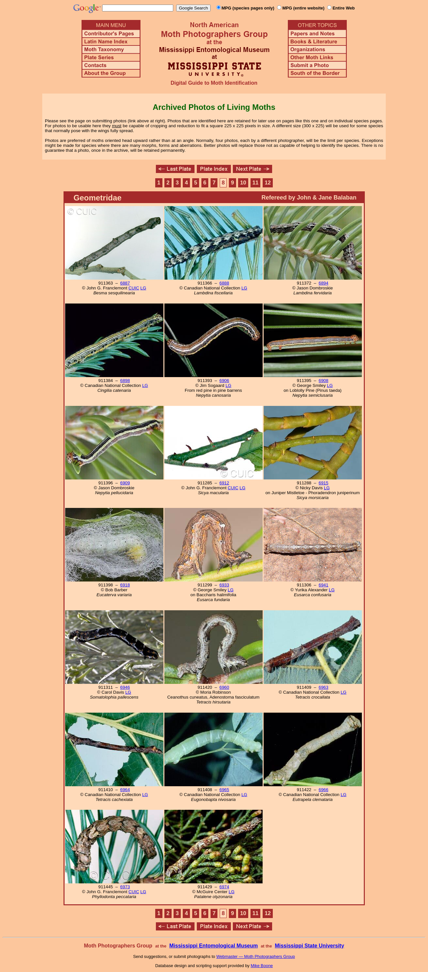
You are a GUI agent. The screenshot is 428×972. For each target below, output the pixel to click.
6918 (125, 584)
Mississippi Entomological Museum (213, 945)
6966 (323, 789)
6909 (125, 482)
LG (143, 288)
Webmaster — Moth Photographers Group (255, 956)
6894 (323, 283)
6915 (323, 482)
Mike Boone (262, 965)
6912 (224, 482)
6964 (125, 789)
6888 (224, 283)
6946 (125, 687)
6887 (125, 283)
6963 (323, 687)
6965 (224, 789)
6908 (323, 380)
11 (255, 183)
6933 (224, 584)
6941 (323, 584)
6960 (224, 687)
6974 (224, 886)
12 (268, 183)
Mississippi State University (309, 945)
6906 (224, 380)
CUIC (133, 288)
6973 (125, 886)
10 (243, 183)
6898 (125, 380)
